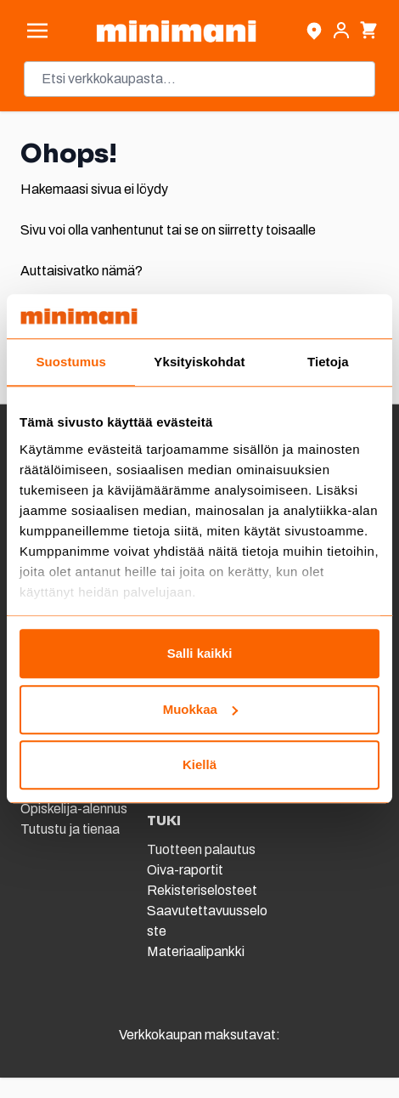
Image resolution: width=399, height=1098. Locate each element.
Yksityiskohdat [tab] (199, 362)
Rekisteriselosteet (202, 890)
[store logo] (175, 31)
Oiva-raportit (185, 870)
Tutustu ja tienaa (70, 829)
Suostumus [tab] (71, 362)
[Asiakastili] (341, 30)
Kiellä (199, 765)
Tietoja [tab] (328, 362)
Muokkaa (200, 709)
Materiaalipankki (195, 951)
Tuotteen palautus (202, 849)
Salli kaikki (200, 654)
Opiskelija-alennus (73, 808)
